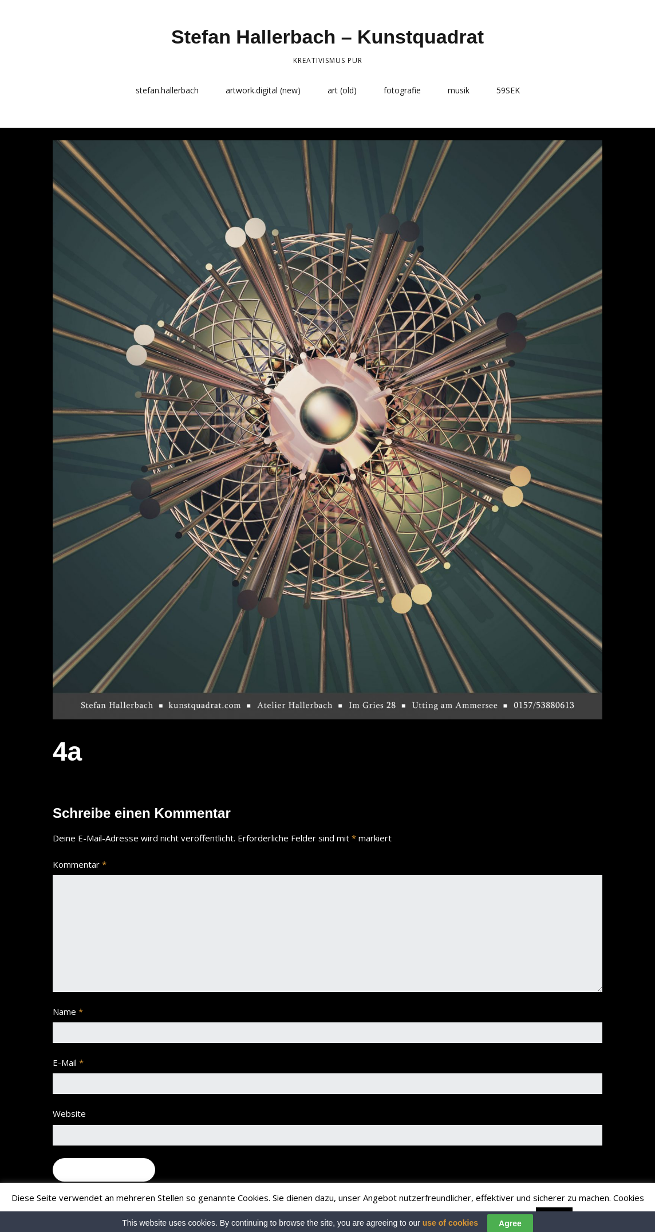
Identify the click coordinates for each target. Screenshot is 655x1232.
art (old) (342, 90)
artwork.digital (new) (263, 90)
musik (458, 90)
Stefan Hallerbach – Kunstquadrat (327, 37)
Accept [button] (554, 1216)
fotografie (402, 90)
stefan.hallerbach (167, 90)
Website (69, 1113)
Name (68, 1011)
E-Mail (68, 1062)
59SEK (508, 90)
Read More (598, 1215)
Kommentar (79, 864)
